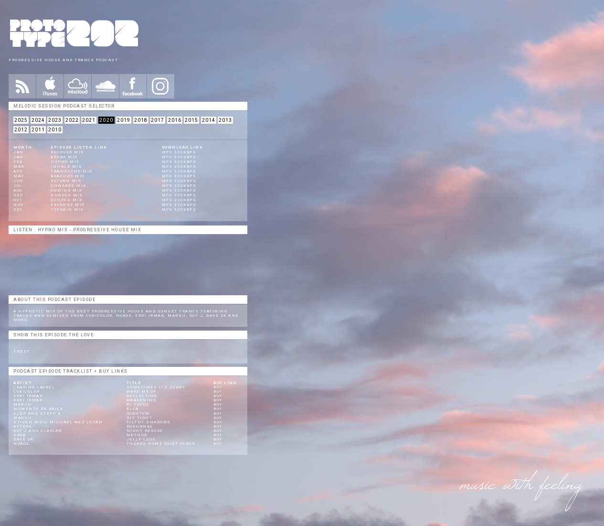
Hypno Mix (65, 162)
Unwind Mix (66, 190)
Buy (218, 387)
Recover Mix (67, 152)
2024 (38, 120)
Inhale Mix (66, 166)
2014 (208, 120)
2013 (225, 120)
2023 (55, 120)
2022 (72, 120)
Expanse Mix (68, 205)
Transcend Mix (72, 171)
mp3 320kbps (179, 152)
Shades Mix (67, 195)
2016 (174, 120)
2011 (38, 129)
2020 (106, 120)
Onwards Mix (68, 185)
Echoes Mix (66, 200)
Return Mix (66, 181)
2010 (55, 129)
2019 (123, 120)
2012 (21, 129)
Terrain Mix (67, 209)
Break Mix (64, 157)
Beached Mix (68, 176)
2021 (88, 120)
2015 (191, 120)
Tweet (21, 351)
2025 (21, 120)
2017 (157, 120)
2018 (141, 120)
